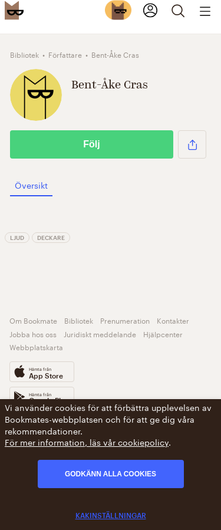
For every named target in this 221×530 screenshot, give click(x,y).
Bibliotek (78, 319)
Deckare (51, 237)
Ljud (17, 237)
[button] (192, 144)
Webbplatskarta (36, 346)
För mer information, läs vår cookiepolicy (87, 441)
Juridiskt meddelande (100, 333)
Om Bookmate (33, 319)
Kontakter (173, 319)
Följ (91, 144)
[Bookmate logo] (14, 10)
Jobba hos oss (33, 333)
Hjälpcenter (163, 333)
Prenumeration (125, 319)
